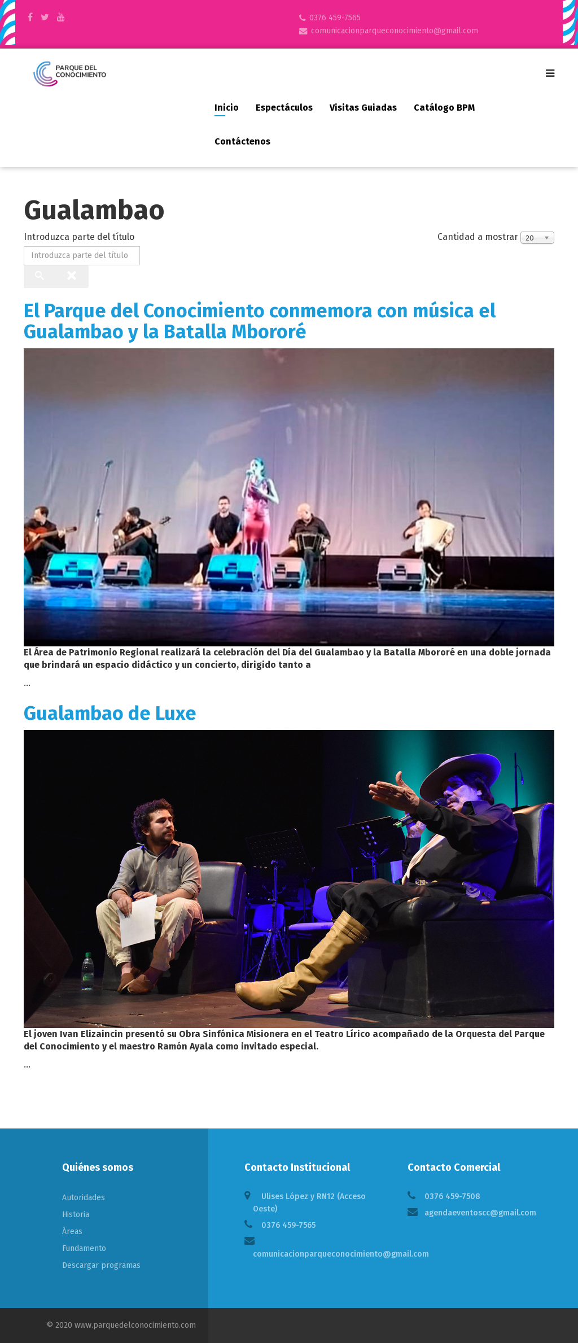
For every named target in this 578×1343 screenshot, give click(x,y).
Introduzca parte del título (80, 236)
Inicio (226, 107)
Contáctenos (242, 141)
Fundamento (84, 1248)
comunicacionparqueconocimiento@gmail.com (394, 31)
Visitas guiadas (363, 107)
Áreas (72, 1231)
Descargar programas (101, 1265)
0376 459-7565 (335, 18)
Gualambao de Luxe (110, 713)
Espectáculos (284, 107)
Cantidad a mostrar (477, 236)
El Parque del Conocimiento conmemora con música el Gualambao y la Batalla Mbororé (260, 321)
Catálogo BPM (444, 107)
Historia (75, 1214)
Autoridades (83, 1197)
